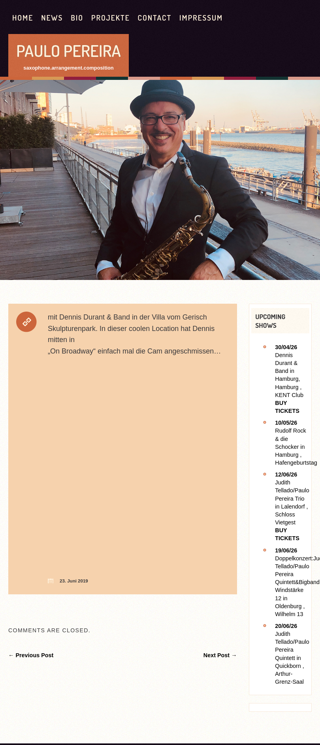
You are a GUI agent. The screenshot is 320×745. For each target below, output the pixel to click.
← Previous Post (30, 655)
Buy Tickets (287, 407)
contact (154, 18)
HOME (22, 18)
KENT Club (289, 395)
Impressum (201, 18)
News (52, 18)
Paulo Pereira (68, 50)
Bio (77, 18)
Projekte (110, 18)
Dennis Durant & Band (286, 363)
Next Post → (220, 655)
